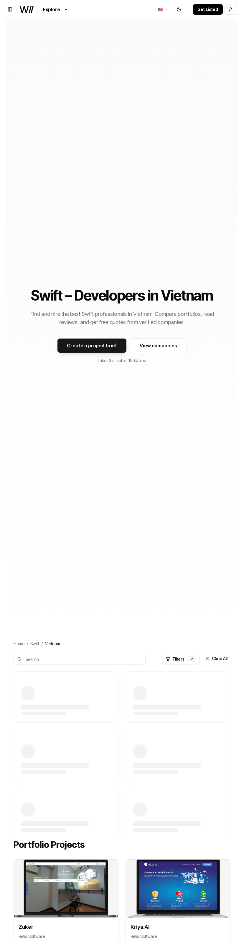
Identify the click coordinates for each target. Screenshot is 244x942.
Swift (34, 643)
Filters (181, 659)
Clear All (216, 658)
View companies (158, 346)
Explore (55, 9)
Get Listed (207, 9)
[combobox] (163, 9)
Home (19, 643)
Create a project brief (92, 346)
